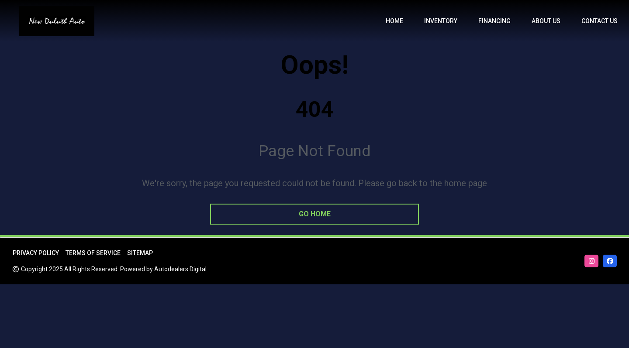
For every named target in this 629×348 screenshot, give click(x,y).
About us (546, 20)
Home (394, 20)
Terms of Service (93, 252)
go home (315, 214)
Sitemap (140, 252)
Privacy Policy (36, 252)
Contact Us (599, 20)
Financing (494, 20)
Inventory (440, 20)
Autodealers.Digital (180, 269)
